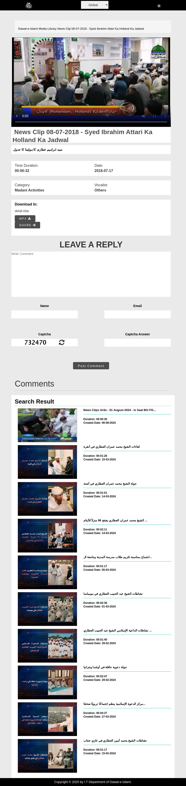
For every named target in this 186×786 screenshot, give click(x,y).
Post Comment (91, 366)
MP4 (25, 218)
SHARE (27, 225)
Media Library (48, 28)
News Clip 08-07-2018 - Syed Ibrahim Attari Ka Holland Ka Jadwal (100, 28)
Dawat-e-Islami (28, 28)
